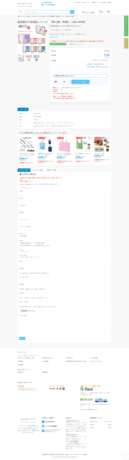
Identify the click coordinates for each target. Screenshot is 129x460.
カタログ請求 (77, 2)
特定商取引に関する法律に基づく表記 (76, 361)
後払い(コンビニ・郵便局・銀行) (91, 386)
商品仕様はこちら (56, 26)
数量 (20, 261)
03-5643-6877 (90, 67)
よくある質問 (102, 2)
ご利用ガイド (95, 2)
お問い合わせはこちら (72, 26)
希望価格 (21, 268)
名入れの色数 (22, 255)
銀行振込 (21, 386)
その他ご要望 (22, 315)
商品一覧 (21, 372)
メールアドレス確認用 (25, 226)
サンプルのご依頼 (37, 170)
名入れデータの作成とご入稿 (26, 358)
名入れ (21, 249)
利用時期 (21, 293)
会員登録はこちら (73, 44)
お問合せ (109, 2)
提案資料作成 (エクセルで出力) (58, 44)
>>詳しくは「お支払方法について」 (89, 409)
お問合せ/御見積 (24, 170)
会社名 (21, 198)
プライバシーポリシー (96, 361)
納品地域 (21, 284)
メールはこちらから (102, 67)
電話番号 (21, 212)
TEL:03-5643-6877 (43, 184)
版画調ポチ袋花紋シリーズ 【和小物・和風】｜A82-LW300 (51, 21)
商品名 (21, 240)
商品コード (22, 233)
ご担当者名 (22, 205)
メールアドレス (23, 219)
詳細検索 (45, 372)
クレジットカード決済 (56, 386)
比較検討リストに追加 (126, 25)
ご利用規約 (46, 361)
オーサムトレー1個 (99, 153)
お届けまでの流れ (51, 170)
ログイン (86, 12)
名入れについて (85, 2)
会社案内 (21, 364)
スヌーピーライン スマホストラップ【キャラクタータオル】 (26, 155)
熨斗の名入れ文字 (23, 277)
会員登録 (92, 12)
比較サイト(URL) (23, 301)
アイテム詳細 (23, 109)
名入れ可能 (66, 11)
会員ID (21, 191)
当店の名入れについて (48, 358)
